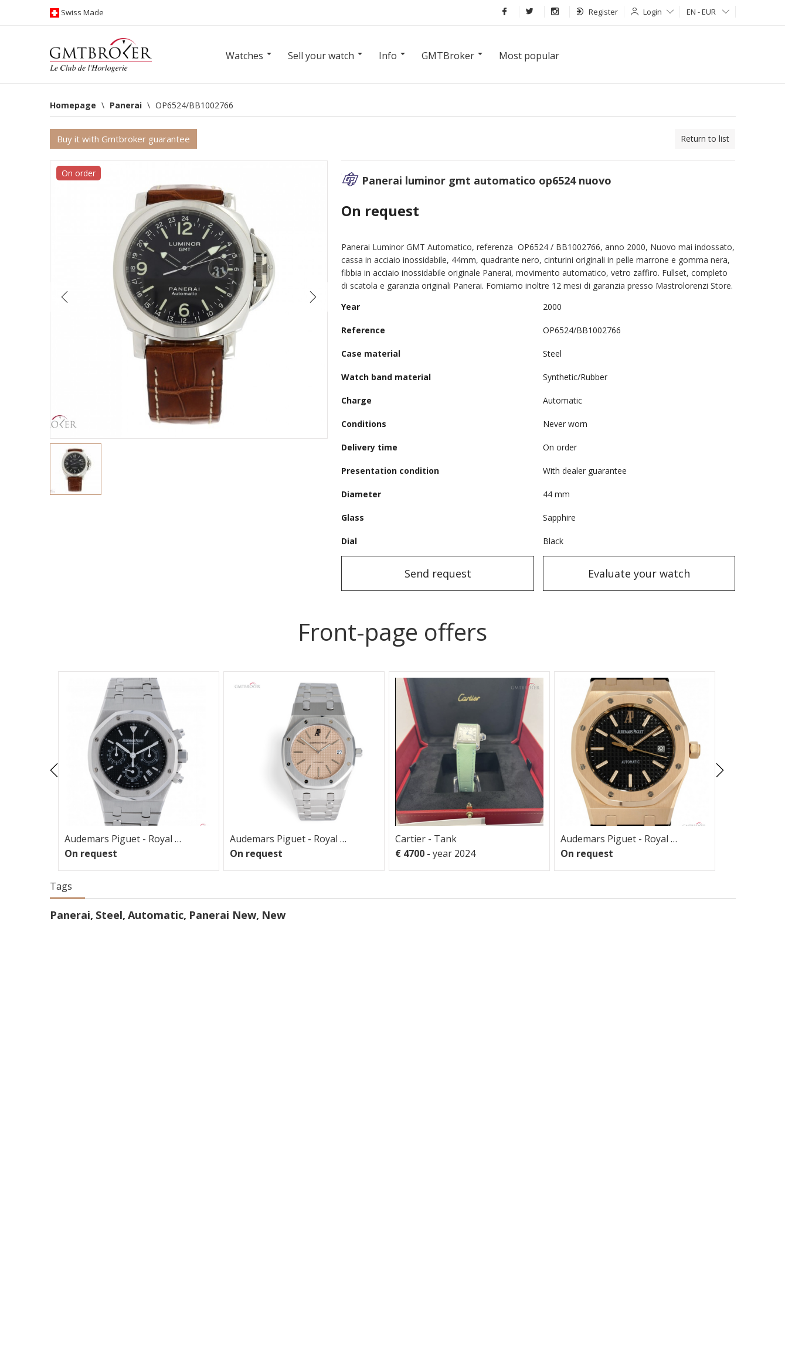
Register (597, 11)
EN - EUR (708, 11)
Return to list (705, 138)
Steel (109, 915)
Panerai (70, 915)
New (273, 915)
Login (658, 11)
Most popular (529, 55)
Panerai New (222, 915)
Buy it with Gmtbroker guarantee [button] (123, 139)
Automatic (155, 915)
